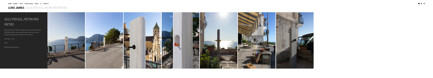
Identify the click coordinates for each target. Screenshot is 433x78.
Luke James (16, 8)
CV (40, 3)
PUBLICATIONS (29, 3)
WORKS (15, 3)
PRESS (36, 3)
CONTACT (46, 3)
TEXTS (21, 3)
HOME (10, 3)
